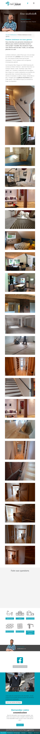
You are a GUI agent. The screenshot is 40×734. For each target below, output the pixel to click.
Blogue (30, 732)
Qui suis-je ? (36, 732)
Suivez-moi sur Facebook (20, 666)
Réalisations (10, 732)
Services (23, 732)
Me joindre (3, 732)
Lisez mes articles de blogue (13, 702)
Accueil (7, 34)
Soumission (20, 722)
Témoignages (16, 732)
